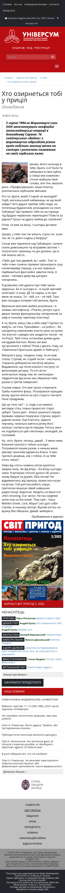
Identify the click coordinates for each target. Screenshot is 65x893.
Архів (32, 821)
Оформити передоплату (22, 682)
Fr (34, 23)
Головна (7, 4)
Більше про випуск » (15, 674)
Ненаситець (53, 634)
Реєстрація (42, 47)
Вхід (29, 47)
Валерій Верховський (32, 634)
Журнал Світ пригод (26, 77)
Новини (32, 832)
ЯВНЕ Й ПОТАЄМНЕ (14, 659)
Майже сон (25, 629)
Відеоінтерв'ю (32, 843)
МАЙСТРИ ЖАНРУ (13, 639)
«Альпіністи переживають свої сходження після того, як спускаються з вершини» (30, 651)
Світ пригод (32, 810)
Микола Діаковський (37, 639)
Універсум (32, 804)
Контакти (54, 4)
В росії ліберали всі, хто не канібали (24, 753)
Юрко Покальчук (26, 618)
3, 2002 (43, 77)
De (36, 23)
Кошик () (18, 47)
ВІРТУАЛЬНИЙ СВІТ (14, 667)
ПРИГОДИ (9, 618)
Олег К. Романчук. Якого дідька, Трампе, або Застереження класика (30, 726)
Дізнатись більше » (14, 771)
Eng (31, 23)
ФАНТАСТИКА (11, 634)
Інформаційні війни (32, 838)
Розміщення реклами (35, 4)
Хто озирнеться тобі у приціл (22, 81)
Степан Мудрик (36, 659)
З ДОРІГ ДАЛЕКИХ (13, 647)
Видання (32, 816)
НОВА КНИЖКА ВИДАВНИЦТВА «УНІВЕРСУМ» (30, 699)
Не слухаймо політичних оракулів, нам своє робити (29, 717)
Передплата (9, 10)
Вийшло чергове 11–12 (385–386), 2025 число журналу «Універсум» (30, 707)
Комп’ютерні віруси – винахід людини (27, 668)
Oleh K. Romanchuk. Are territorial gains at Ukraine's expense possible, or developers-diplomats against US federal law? (27, 744)
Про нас (18, 4)
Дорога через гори (48, 618)
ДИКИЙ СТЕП (10, 623)
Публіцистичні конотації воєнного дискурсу (29, 734)
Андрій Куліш (10, 115)
